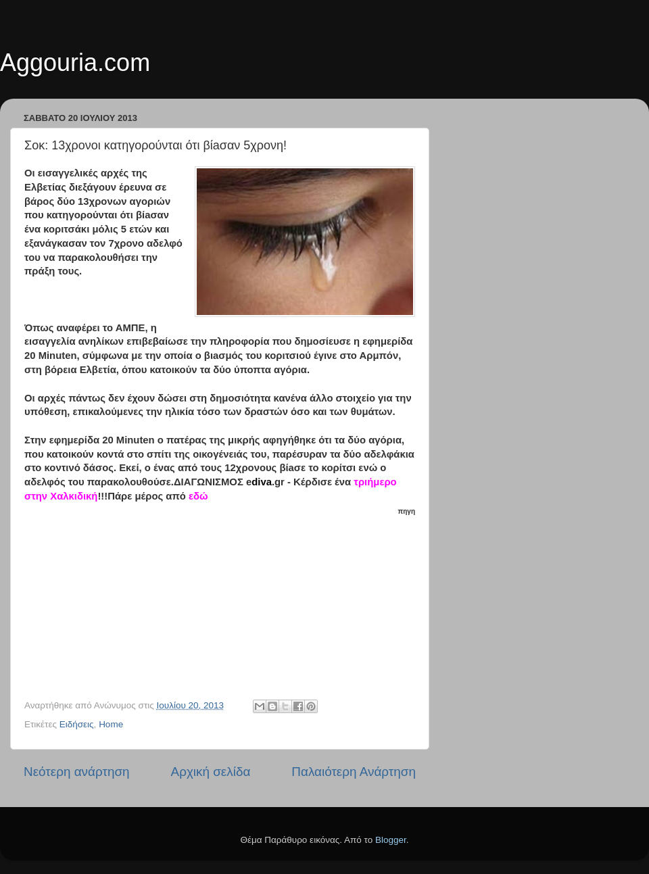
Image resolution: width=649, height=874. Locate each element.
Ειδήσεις (76, 724)
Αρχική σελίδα (211, 771)
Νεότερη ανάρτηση (77, 771)
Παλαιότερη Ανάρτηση (353, 771)
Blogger (390, 840)
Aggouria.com (75, 62)
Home (111, 724)
